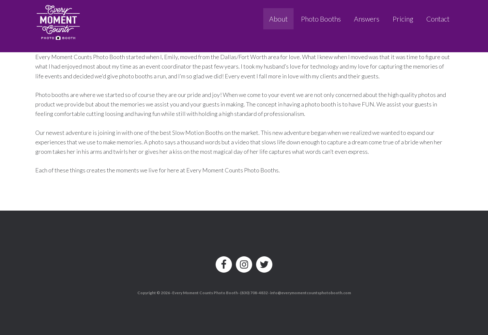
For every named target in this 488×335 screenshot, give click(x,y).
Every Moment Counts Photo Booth (59, 20)
